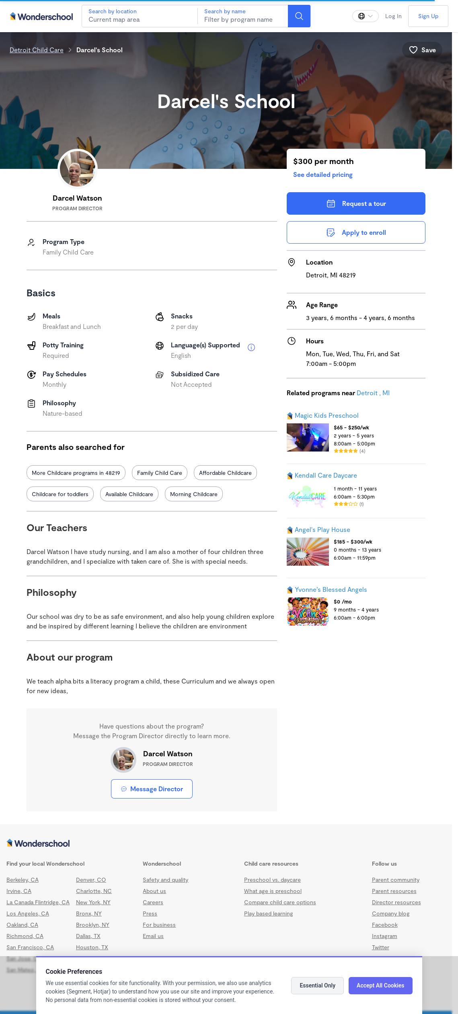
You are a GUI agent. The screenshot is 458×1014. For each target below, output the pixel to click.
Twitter (380, 947)
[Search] (299, 16)
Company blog (391, 913)
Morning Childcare (194, 494)
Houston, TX (92, 947)
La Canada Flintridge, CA (38, 902)
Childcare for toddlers (60, 494)
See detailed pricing (323, 174)
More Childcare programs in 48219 (76, 472)
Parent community (395, 879)
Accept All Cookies (380, 985)
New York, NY (93, 902)
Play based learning (268, 913)
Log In (393, 15)
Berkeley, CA (22, 879)
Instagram (384, 935)
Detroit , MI (373, 392)
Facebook (385, 924)
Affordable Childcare (225, 472)
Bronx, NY (89, 913)
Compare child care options (280, 902)
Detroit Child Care (37, 49)
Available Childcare (129, 494)
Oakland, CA (22, 924)
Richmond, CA (24, 935)
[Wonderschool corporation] (226, 843)
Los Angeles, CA (27, 913)
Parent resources (394, 890)
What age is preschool (273, 890)
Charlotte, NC (94, 890)
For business (159, 924)
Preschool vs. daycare (272, 879)
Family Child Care (159, 472)
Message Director (152, 788)
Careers (153, 902)
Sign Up (428, 15)
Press (150, 913)
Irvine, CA (18, 890)
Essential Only (317, 985)
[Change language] (365, 16)
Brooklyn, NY (92, 924)
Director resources (396, 902)
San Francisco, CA (30, 947)
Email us (153, 935)
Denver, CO (91, 879)
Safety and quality (165, 879)
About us (154, 890)
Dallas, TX (88, 935)
